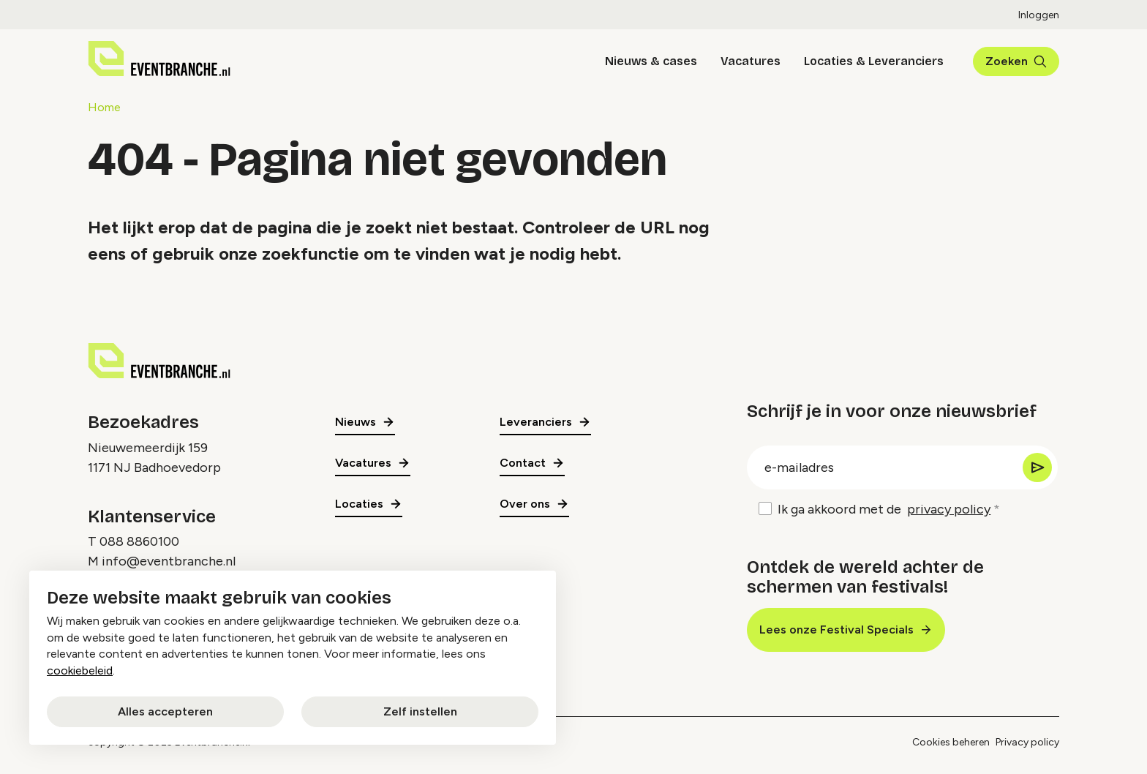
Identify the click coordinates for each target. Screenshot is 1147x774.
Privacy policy (1027, 742)
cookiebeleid (80, 670)
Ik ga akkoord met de (884, 509)
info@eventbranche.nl (169, 561)
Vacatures (751, 61)
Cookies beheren (951, 742)
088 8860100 (139, 541)
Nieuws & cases (651, 61)
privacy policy (948, 509)
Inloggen (1038, 15)
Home (104, 107)
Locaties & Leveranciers (874, 61)
